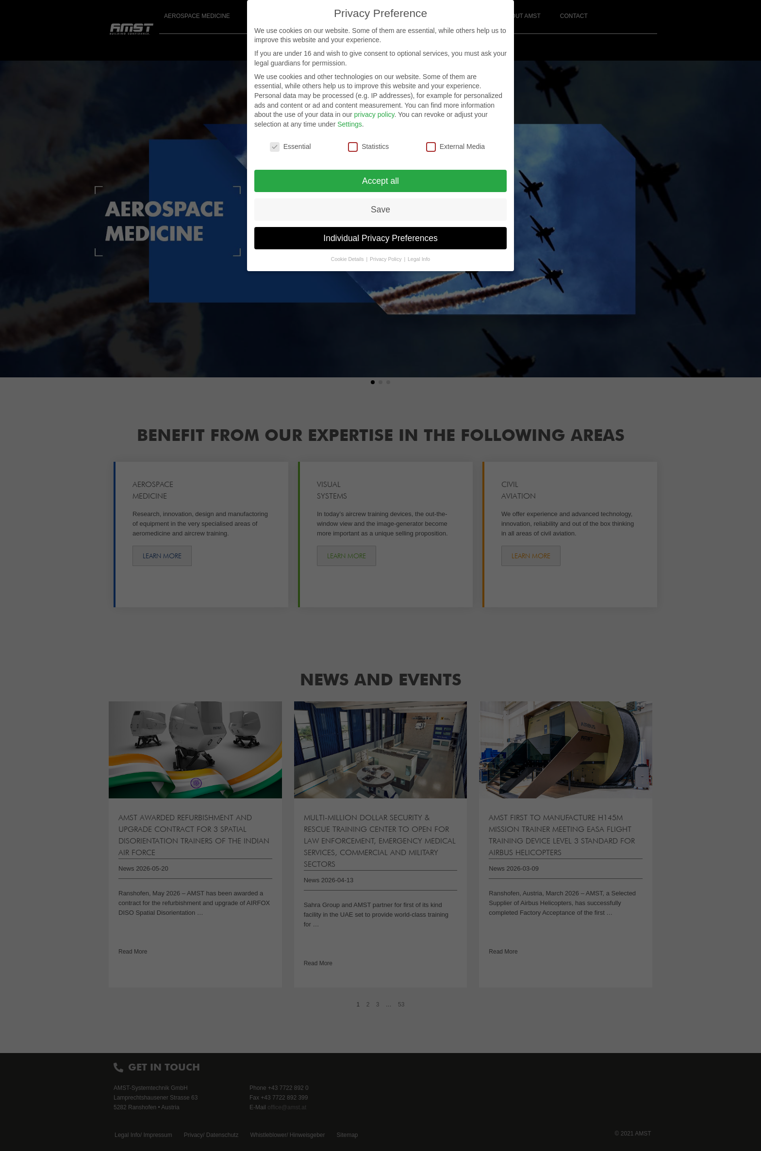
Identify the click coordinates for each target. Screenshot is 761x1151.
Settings (349, 124)
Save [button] (380, 209)
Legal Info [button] (419, 259)
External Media (455, 146)
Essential (290, 146)
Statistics (368, 146)
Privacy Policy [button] (386, 259)
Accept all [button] (380, 181)
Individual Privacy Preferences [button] (380, 238)
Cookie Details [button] (348, 259)
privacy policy (374, 114)
